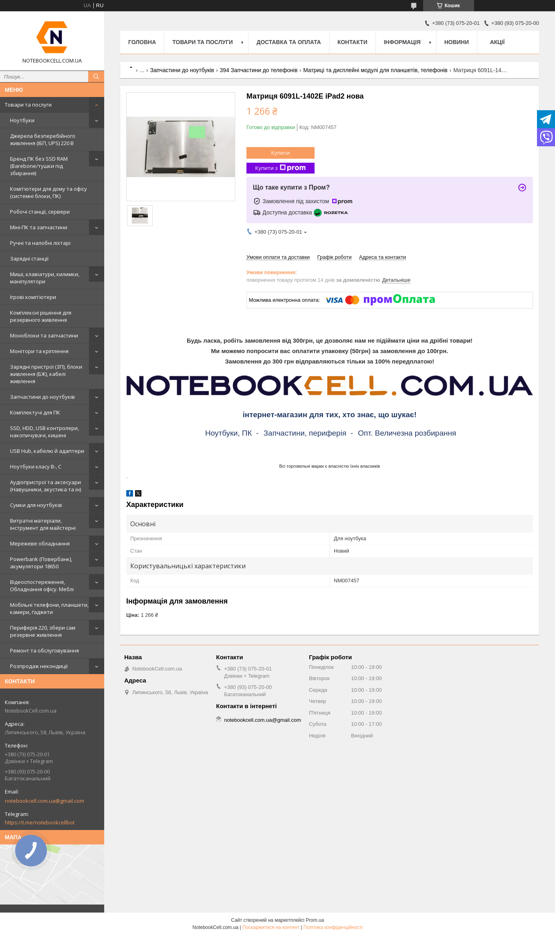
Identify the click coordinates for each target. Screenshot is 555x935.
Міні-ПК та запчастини (38, 227)
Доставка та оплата (288, 42)
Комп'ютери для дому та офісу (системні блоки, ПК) (48, 192)
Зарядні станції (29, 258)
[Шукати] (96, 77)
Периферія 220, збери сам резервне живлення (42, 631)
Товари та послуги (28, 104)
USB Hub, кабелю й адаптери (47, 450)
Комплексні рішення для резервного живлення (40, 316)
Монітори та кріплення (39, 351)
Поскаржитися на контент (270, 927)
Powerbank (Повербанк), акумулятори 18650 (41, 562)
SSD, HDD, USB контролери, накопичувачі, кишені (44, 431)
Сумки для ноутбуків (36, 505)
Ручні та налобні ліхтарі (40, 242)
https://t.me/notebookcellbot (40, 822)
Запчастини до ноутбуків (42, 396)
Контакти (352, 42)
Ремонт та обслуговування (44, 650)
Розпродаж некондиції (39, 666)
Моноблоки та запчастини (44, 335)
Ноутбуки (22, 120)
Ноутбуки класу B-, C (35, 466)
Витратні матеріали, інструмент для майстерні (43, 524)
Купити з (280, 168)
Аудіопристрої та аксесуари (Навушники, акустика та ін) (45, 486)
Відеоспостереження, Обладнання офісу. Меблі (42, 585)
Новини (456, 42)
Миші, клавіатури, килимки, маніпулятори (44, 278)
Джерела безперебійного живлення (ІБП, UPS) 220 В (42, 139)
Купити (280, 152)
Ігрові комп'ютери (33, 297)
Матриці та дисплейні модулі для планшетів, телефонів (375, 70)
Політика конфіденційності (333, 927)
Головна (142, 42)
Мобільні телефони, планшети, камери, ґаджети (49, 608)
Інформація (402, 42)
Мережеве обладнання (40, 543)
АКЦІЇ (497, 42)
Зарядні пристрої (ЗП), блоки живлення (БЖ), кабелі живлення (46, 374)
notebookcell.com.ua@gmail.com (44, 800)
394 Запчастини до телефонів (259, 70)
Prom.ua (315, 920)
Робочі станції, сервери (40, 211)
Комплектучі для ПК (35, 412)
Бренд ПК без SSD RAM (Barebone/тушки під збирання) (39, 166)
